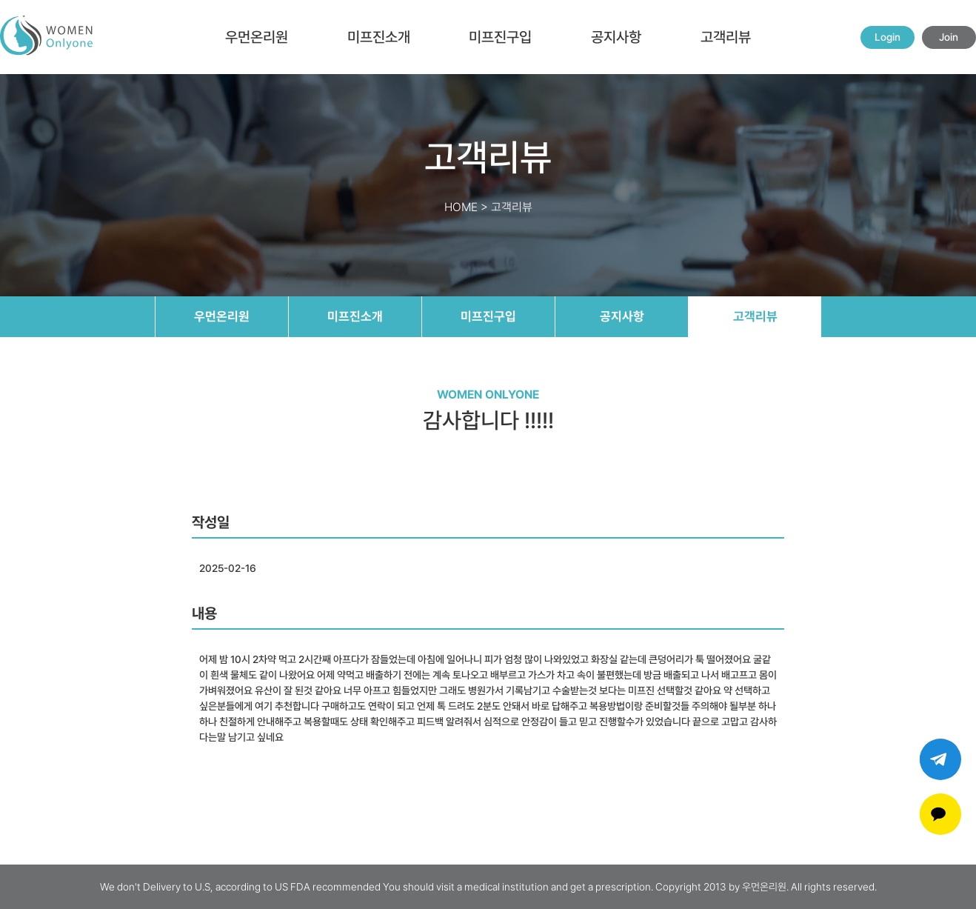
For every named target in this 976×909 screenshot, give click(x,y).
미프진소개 (378, 37)
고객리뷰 (726, 37)
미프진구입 (500, 37)
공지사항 (616, 37)
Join (948, 37)
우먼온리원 (256, 37)
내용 (204, 613)
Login (887, 37)
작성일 (211, 522)
